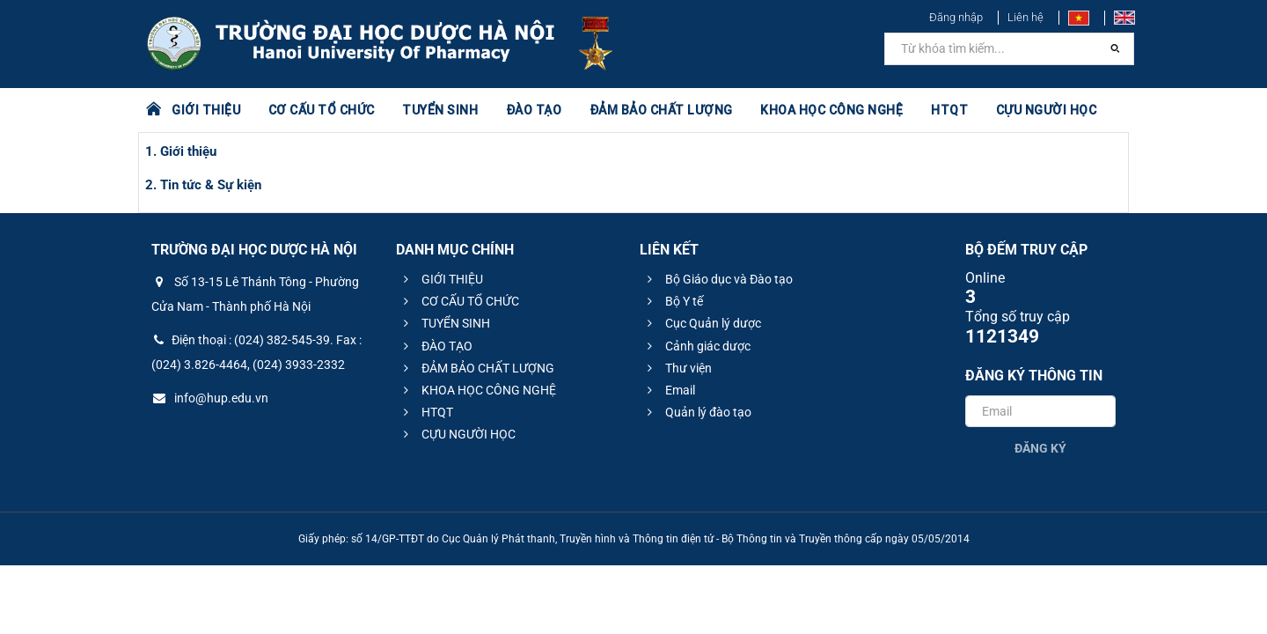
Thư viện (677, 368)
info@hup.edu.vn (209, 398)
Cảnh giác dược (696, 346)
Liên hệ (1025, 17)
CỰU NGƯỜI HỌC (1046, 110)
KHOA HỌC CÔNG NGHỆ (831, 110)
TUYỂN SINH (440, 110)
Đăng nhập (956, 17)
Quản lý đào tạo (696, 412)
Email (668, 390)
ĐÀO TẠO (534, 110)
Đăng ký (1040, 448)
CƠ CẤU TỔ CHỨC (321, 110)
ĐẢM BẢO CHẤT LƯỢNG (661, 110)
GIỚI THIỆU (206, 110)
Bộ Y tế (672, 301)
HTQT (949, 110)
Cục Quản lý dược (701, 323)
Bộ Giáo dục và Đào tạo (717, 279)
